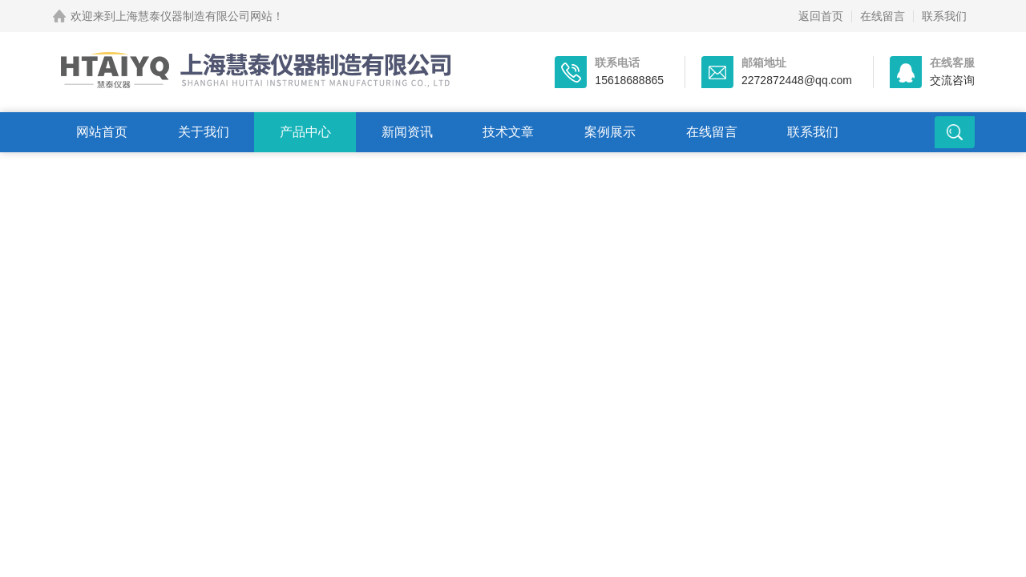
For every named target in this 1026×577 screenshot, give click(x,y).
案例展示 (610, 132)
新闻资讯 (407, 132)
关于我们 (203, 132)
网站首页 (101, 132)
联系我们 (944, 16)
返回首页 (820, 16)
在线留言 (882, 16)
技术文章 (508, 132)
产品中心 (305, 132)
